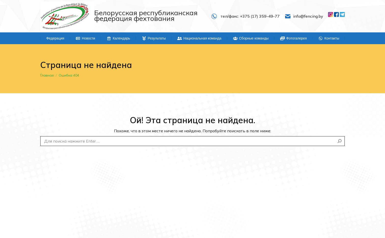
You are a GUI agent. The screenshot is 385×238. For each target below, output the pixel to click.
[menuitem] (55, 38)
